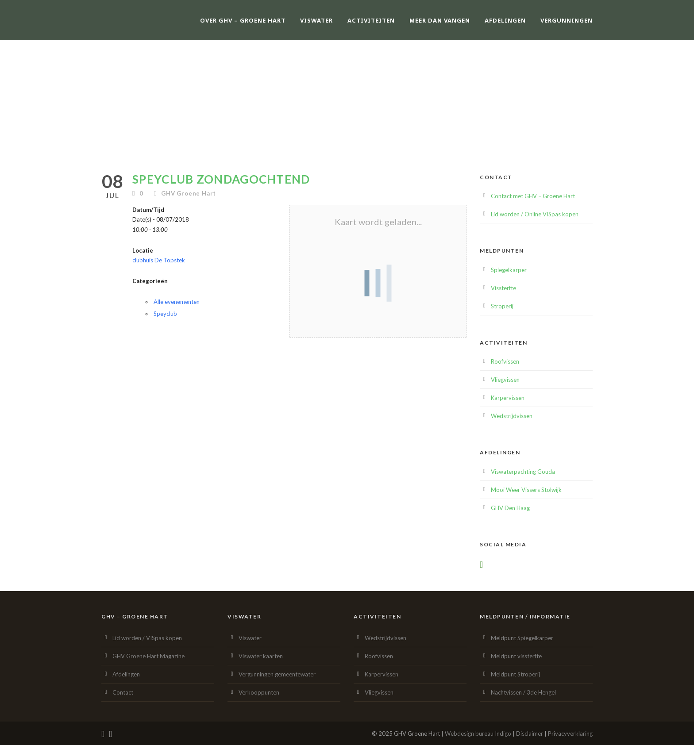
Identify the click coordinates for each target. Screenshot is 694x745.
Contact (122, 692)
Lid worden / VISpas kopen (147, 637)
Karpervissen (507, 397)
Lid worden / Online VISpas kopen (534, 214)
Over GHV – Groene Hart (242, 20)
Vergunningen (566, 20)
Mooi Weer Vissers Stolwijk (526, 489)
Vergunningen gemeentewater (277, 674)
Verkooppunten (259, 692)
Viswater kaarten (261, 656)
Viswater (316, 20)
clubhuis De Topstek (158, 260)
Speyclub (165, 313)
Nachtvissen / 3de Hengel (523, 692)
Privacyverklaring (570, 733)
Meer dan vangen (439, 20)
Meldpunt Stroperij (515, 674)
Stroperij (502, 306)
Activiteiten (371, 20)
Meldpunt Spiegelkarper (522, 637)
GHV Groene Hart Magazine (148, 656)
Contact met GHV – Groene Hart (533, 196)
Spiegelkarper (509, 269)
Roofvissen (505, 361)
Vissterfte (503, 288)
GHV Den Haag (510, 507)
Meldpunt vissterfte (516, 656)
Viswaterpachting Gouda (523, 471)
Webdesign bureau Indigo (478, 733)
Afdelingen (505, 20)
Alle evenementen (177, 301)
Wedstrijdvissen (511, 415)
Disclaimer (529, 733)
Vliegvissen (505, 379)
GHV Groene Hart (188, 193)
